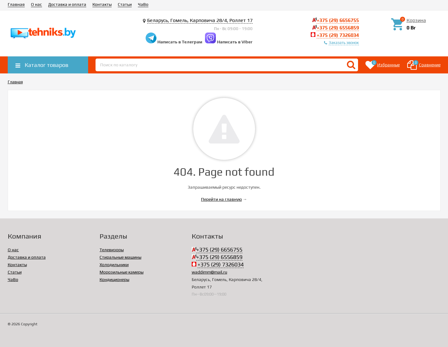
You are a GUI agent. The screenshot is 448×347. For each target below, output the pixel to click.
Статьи (125, 4)
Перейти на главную (221, 199)
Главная (16, 4)
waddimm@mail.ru (209, 272)
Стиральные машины (120, 257)
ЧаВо (143, 4)
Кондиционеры (114, 279)
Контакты (102, 4)
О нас (36, 4)
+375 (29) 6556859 (338, 28)
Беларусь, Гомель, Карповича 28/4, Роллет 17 (200, 20)
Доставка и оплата (67, 4)
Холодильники (114, 264)
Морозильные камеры (121, 272)
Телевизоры (112, 249)
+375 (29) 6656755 (338, 20)
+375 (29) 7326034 (338, 35)
